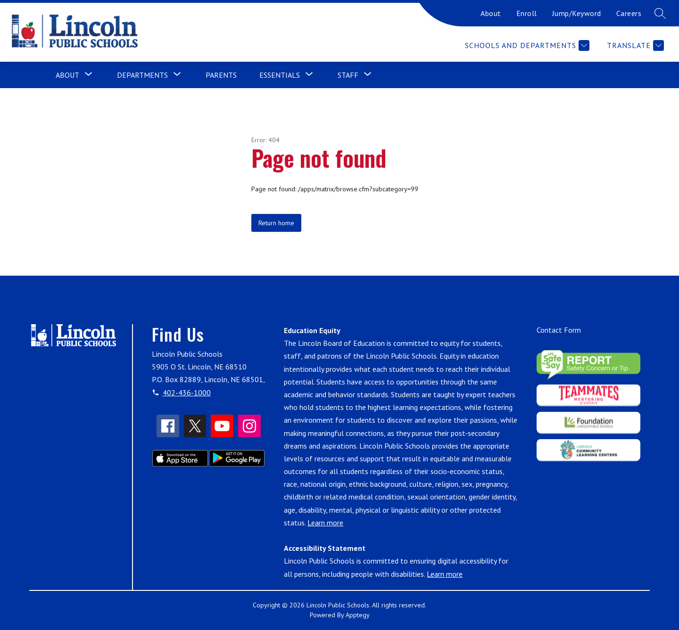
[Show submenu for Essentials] (279, 75)
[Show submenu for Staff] (348, 75)
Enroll (526, 13)
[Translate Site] (634, 45)
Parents (221, 75)
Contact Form (559, 330)
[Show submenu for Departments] (142, 75)
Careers (629, 13)
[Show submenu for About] (67, 75)
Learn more (325, 522)
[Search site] (660, 13)
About (490, 13)
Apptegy (358, 615)
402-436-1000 (187, 392)
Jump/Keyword (576, 13)
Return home (276, 223)
